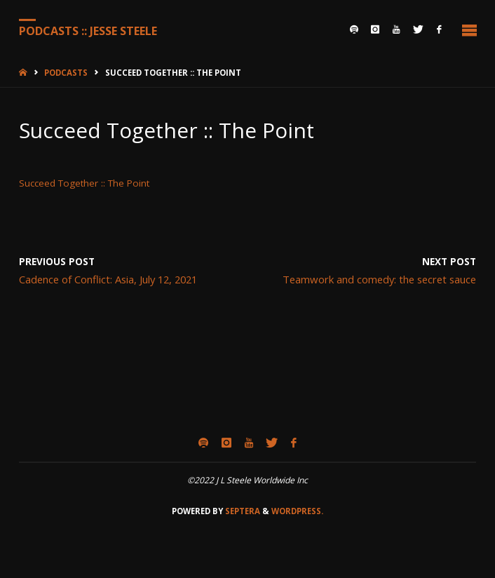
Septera (241, 511)
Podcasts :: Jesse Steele (88, 30)
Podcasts (66, 72)
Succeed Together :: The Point (84, 183)
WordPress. (297, 511)
